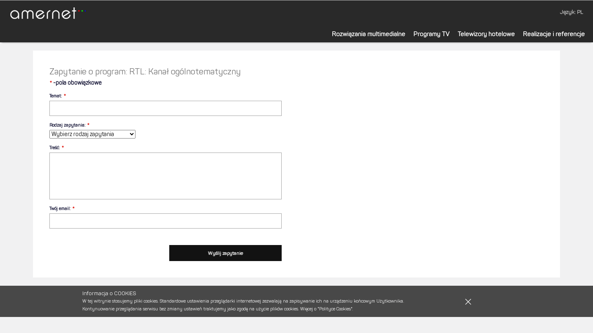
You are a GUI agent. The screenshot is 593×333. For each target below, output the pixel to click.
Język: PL (571, 12)
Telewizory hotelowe (486, 34)
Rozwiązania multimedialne (368, 34)
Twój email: (59, 208)
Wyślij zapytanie (225, 253)
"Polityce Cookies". (335, 309)
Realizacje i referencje (554, 34)
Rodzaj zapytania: (67, 125)
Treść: (54, 147)
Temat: (55, 96)
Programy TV (431, 34)
